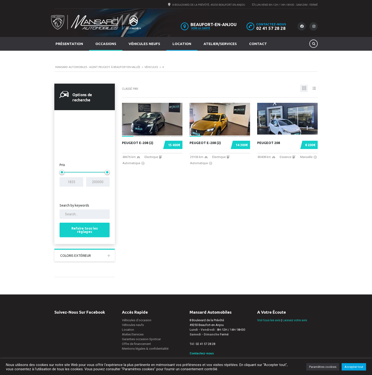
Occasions (105, 44)
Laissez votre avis (295, 320)
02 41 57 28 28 (270, 28)
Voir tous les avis (268, 320)
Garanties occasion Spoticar (141, 339)
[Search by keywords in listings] (85, 214)
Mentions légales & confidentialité (145, 348)
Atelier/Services (220, 44)
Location (181, 44)
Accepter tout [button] (353, 367)
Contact (258, 44)
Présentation (69, 44)
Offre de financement (136, 344)
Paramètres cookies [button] (322, 367)
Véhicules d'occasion (136, 320)
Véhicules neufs (144, 44)
